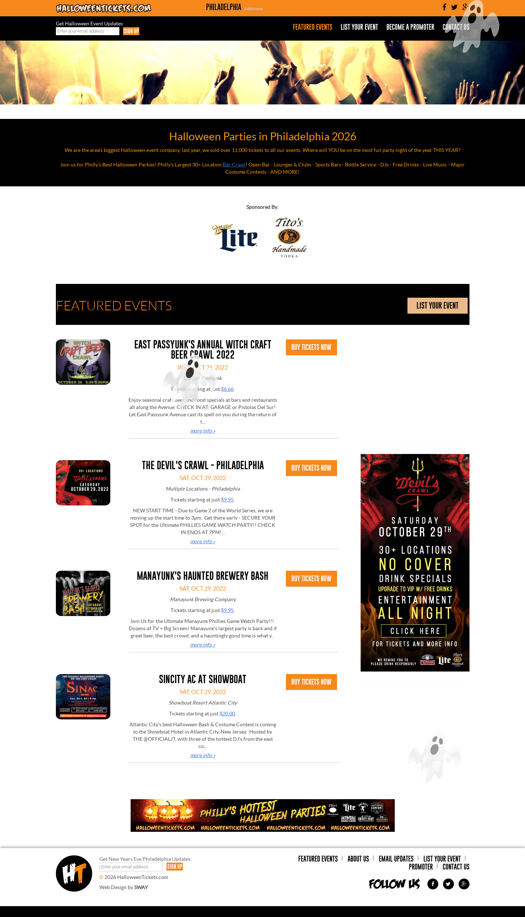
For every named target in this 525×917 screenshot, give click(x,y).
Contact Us (456, 867)
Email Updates (396, 859)
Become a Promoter (410, 27)
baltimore (254, 8)
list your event (438, 305)
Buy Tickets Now (311, 347)
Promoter (421, 867)
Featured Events (312, 27)
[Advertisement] (415, 384)
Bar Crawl (234, 165)
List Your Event (359, 27)
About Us (358, 859)
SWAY (141, 887)
